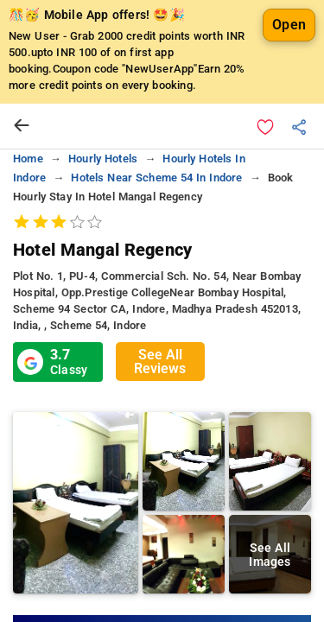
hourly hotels (102, 158)
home (28, 158)
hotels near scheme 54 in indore (156, 177)
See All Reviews (160, 361)
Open (289, 24)
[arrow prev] (21, 126)
